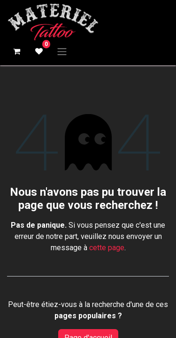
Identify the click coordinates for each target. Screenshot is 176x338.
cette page (106, 247)
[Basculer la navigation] (62, 51)
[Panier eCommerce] (16, 51)
